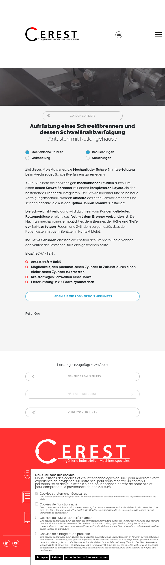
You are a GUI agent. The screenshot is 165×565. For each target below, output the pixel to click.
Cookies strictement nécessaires (100, 496)
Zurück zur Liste (82, 115)
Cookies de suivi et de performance (100, 523)
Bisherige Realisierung (84, 376)
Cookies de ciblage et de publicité (100, 542)
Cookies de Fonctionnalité (100, 508)
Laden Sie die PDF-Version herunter (82, 296)
